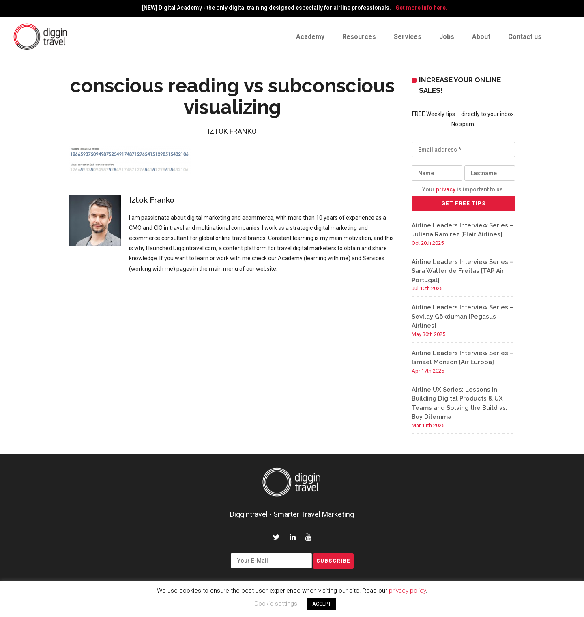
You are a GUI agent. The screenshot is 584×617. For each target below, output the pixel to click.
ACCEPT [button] (321, 604)
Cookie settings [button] (275, 603)
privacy (445, 189)
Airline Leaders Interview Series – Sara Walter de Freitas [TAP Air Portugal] (462, 271)
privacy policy (407, 590)
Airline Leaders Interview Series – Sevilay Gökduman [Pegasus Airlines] (462, 316)
